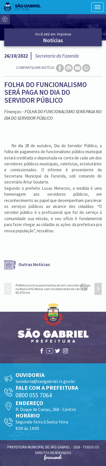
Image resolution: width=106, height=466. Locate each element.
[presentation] (8, 289)
